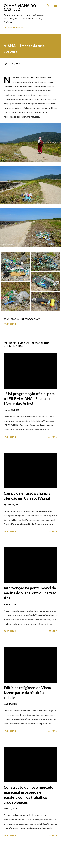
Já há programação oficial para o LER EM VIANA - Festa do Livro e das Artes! (29, 398)
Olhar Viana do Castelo (20, 7)
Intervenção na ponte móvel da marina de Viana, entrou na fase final (30, 593)
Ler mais (52, 436)
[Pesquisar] (48, 5)
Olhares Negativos (28, 319)
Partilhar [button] (10, 324)
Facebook (18, 27)
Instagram (9, 27)
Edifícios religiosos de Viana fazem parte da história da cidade (27, 692)
